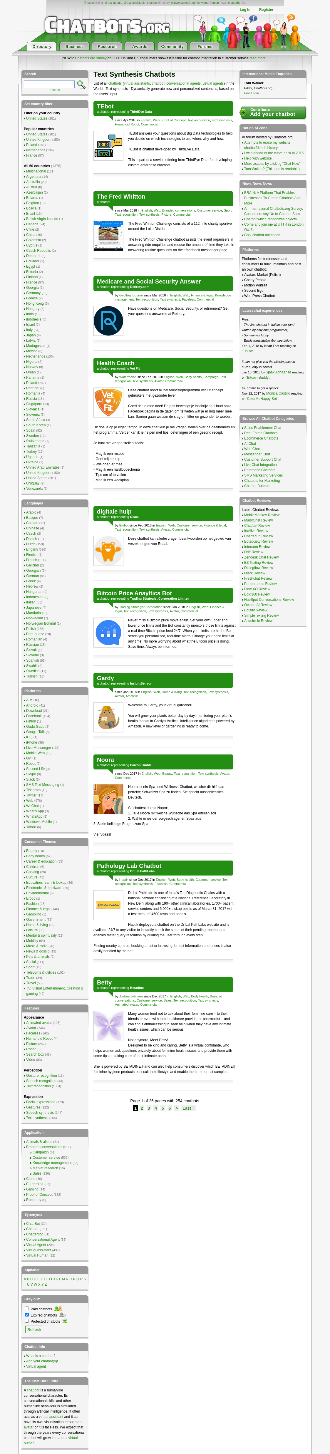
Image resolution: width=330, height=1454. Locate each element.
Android (32, 705)
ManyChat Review (258, 520)
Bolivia (31, 208)
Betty (104, 982)
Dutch (30, 544)
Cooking (32, 872)
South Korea (36, 425)
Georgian (33, 570)
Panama (32, 377)
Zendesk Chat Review (261, 557)
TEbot (105, 106)
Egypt (30, 266)
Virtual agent (36, 1366)
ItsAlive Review (256, 531)
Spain (30, 430)
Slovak (31, 650)
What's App (35, 811)
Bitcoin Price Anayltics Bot (134, 593)
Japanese (33, 608)
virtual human (210, 2)
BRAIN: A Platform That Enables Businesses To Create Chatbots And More (272, 198)
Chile (30, 229)
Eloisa (247, 351)
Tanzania (33, 446)
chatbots (115, 83)
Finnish (32, 555)
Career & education (41, 861)
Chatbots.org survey (90, 58)
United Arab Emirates (42, 467)
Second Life (35, 769)
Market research (45, 1168)
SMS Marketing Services (263, 475)
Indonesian (34, 597)
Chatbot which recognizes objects (270, 219)
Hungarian (34, 592)
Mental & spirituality (41, 935)
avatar (28, 1427)
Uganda (32, 457)
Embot (124, 525)
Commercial (149, 124)
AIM (29, 700)
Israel (30, 325)
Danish (31, 539)
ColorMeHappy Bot (262, 399)
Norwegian (34, 618)
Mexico (31, 351)
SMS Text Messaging (42, 785)
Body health (193, 377)
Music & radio (37, 946)
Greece (32, 298)
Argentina (33, 177)
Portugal (32, 388)
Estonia (32, 272)
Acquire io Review (258, 621)
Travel (31, 983)
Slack (30, 779)
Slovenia (33, 414)
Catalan (32, 523)
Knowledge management (52, 1163)
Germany (33, 293)
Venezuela (34, 489)
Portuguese (35, 634)
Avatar (158, 381)
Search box (35, 1054)
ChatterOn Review (258, 536)
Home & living (172, 692)
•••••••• (55, 89)
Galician (32, 565)
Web (156, 120)
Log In (245, 10)
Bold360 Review (257, 594)
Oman (31, 372)
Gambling (33, 914)
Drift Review (253, 552)
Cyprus (31, 245)
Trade (30, 978)
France (31, 155)
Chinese (32, 528)
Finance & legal (202, 295)
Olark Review (254, 573)
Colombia (33, 240)
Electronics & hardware (44, 888)
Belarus (32, 198)
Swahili (31, 666)
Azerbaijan (34, 192)
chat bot (152, 2)
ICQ (29, 737)
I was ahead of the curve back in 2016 (274, 153)
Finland (32, 277)
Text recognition (198, 120)
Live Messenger (38, 748)
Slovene (32, 655)
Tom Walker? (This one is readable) (272, 169)
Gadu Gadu (35, 727)
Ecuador (32, 261)
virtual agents (113, 2)
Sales (168, 1000)
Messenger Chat (257, 454)
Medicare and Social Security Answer (149, 281)
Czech (31, 533)
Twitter (31, 795)
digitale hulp (114, 511)
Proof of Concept (173, 120)
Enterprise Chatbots (259, 470)
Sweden (32, 436)
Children (32, 867)
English (145, 120)
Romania (33, 393)
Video (30, 1060)
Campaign (211, 377)
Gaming (32, 1189)
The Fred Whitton (121, 196)
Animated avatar (126, 1004)
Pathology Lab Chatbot (129, 866)
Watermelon (128, 377)
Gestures (33, 1107)
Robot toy (33, 1200)
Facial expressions (40, 1102)
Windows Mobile (39, 822)
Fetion (31, 721)
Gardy (105, 678)
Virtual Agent (36, 1245)
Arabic (31, 512)
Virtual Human (37, 1255)
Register (266, 10)
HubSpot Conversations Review (269, 600)
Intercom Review (257, 547)
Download (34, 711)
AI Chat (250, 444)
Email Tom (251, 93)
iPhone (31, 742)
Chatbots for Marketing (262, 481)
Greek (31, 581)
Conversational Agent (43, 1239)
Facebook (34, 716)
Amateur (132, 696)
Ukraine (32, 462)
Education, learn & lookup (46, 883)
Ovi (28, 758)
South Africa (35, 420)
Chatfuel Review (257, 526)
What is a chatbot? (40, 1356)
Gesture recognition (41, 1076)
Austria (31, 187)
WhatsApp (34, 816)
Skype (31, 774)
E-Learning (34, 1184)
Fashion (32, 904)
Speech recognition (41, 1081)
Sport (228, 210)
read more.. (258, 58)
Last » (188, 1108)
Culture (32, 877)
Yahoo (31, 827)
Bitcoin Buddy (258, 377)
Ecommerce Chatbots (261, 438)
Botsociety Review (258, 541)
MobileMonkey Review (261, 515)
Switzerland (35, 441)
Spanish (32, 660)
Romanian (34, 639)
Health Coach (116, 363)
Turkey (31, 452)
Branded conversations (178, 210)
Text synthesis (222, 120)
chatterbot (234, 2)
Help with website (258, 158)
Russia (31, 399)
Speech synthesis (40, 1113)
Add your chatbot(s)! (42, 1361)
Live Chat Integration (260, 465)
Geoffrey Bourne (131, 295)
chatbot (105, 111)
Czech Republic (38, 251)
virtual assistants (134, 2)
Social (31, 962)
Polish (31, 629)
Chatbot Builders (257, 486)
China (30, 235)
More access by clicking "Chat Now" (272, 164)
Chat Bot (33, 1224)
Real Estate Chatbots (260, 433)
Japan (31, 335)
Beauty (167, 773)
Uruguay (32, 483)
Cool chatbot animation (262, 235)
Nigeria (31, 362)
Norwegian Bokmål (41, 623)
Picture (166, 214)
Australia (33, 182)
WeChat (32, 806)
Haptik (123, 879)
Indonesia (33, 319)
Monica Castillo (278, 393)
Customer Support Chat (262, 459)
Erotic (30, 898)
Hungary (32, 309)
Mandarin (33, 613)
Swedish (32, 671)
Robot (31, 764)
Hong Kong (35, 303)
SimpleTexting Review (261, 615)
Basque (32, 518)
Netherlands (35, 150)
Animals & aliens (39, 1142)
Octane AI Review (258, 605)
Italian (31, 602)
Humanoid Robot (127, 124)
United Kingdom (38, 139)
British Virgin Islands (42, 219)
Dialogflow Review (258, 568)
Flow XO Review (257, 589)
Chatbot (89, 2)
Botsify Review (255, 610)
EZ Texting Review (258, 563)
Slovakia (32, 409)
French (31, 560)
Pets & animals (38, 957)
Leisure (32, 930)
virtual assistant (51, 1417)
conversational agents (185, 2)
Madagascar (36, 346)
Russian (32, 645)
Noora (105, 760)
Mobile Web (35, 753)
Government (36, 920)
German (32, 576)
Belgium (32, 203)
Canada (32, 224)
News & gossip (37, 951)
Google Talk (35, 732)
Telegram (33, 790)
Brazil (30, 214)
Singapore (34, 404)
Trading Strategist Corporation (140, 607)
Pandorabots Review (260, 584)
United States (36, 118)
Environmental (37, 893)
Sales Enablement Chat (262, 428)
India (30, 314)
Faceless (188, 299)
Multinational (36, 171)
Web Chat (252, 449)
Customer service (209, 210)
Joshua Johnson (131, 996)
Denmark (33, 256)
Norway (32, 367)
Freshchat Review (258, 578)
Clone (30, 1179)
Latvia (31, 340)
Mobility (32, 941)
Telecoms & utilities (41, 972)
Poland (31, 145)
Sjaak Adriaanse (278, 372)
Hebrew (32, 586)
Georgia (32, 288)
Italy (29, 330)
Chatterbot (34, 1234)
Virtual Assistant (38, 1250)
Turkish (32, 676)
